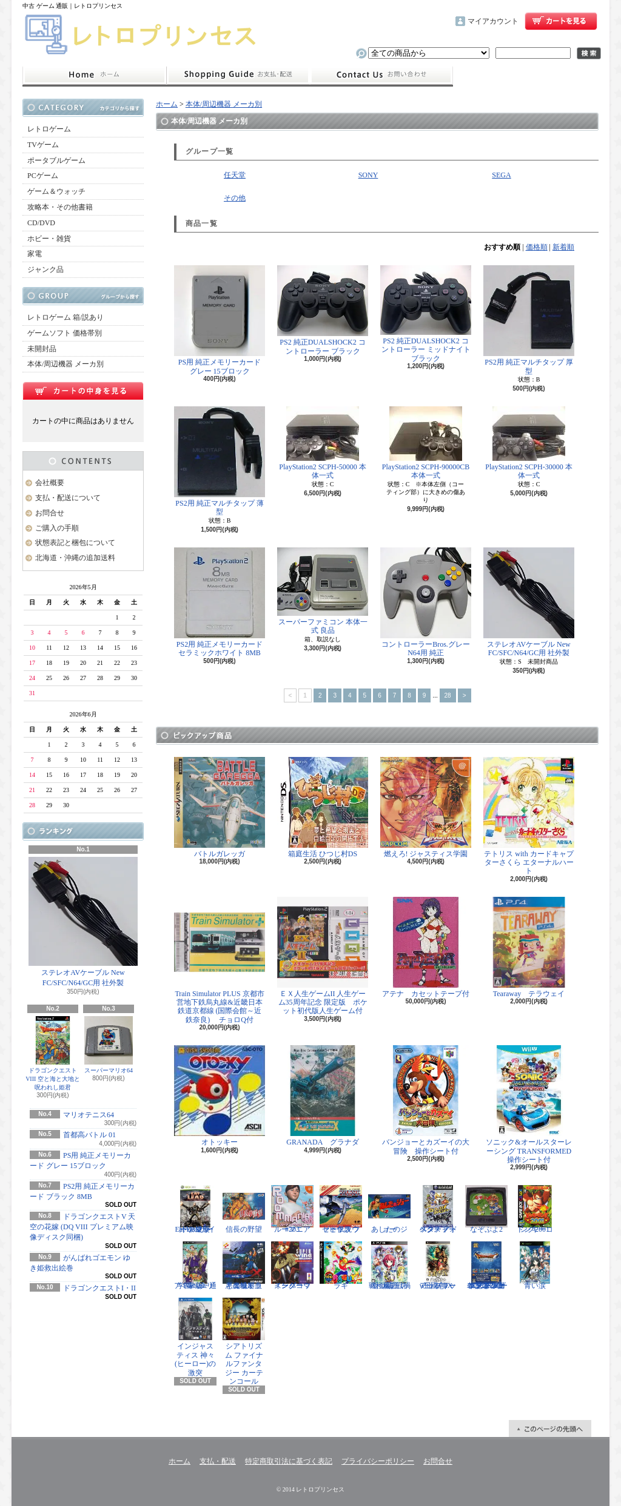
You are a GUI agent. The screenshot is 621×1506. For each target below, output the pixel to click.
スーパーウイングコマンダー (292, 1265)
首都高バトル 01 (89, 1135)
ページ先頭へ (550, 1428)
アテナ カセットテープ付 (425, 947)
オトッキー (219, 1095)
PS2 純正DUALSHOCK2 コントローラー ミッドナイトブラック (425, 314)
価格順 (537, 247)
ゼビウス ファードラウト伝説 (341, 1209)
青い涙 (535, 1265)
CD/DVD (41, 223)
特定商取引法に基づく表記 (288, 1461)
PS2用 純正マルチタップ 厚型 (528, 320)
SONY (368, 175)
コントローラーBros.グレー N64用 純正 (425, 602)
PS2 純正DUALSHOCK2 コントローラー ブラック (322, 310)
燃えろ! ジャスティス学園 (425, 807)
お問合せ (381, 75)
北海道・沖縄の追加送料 (75, 557)
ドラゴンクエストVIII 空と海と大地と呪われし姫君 (52, 1053)
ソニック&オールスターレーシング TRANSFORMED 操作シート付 (531, 1104)
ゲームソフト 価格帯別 (64, 333)
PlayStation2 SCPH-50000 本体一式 (322, 443)
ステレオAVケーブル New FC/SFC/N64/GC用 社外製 (83, 922)
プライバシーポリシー (377, 1461)
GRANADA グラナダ (322, 1095)
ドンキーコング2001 (535, 1209)
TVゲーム (43, 144)
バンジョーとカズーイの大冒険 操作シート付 (425, 1100)
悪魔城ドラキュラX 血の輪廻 (244, 1265)
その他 (235, 198)
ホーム (94, 75)
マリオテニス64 (88, 1115)
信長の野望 (244, 1209)
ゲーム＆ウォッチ (56, 191)
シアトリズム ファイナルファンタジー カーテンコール (244, 1341)
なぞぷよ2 (486, 1209)
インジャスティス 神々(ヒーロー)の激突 (195, 1337)
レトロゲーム (49, 129)
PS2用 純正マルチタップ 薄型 (219, 461)
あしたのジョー (389, 1209)
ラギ (341, 1265)
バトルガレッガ (219, 807)
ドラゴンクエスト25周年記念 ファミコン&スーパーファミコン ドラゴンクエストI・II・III (486, 1265)
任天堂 (235, 175)
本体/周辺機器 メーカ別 (65, 364)
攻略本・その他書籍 (60, 207)
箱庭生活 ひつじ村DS (322, 807)
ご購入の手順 (57, 528)
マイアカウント (493, 21)
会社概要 (49, 482)
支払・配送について (238, 75)
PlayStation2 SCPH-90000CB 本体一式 (425, 443)
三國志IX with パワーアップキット (438, 1265)
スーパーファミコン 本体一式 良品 (322, 591)
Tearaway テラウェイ (528, 947)
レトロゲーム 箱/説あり (65, 317)
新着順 (563, 247)
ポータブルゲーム (56, 160)
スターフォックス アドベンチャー (438, 1209)
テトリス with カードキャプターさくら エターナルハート (528, 816)
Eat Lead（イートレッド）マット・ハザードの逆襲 (195, 1209)
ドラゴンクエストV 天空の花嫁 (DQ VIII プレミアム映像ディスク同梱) (82, 1226)
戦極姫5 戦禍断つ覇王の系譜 (389, 1265)
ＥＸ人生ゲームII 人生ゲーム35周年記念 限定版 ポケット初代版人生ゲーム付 (322, 956)
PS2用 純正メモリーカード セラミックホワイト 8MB (219, 602)
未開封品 (41, 349)
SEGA (501, 175)
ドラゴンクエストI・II (99, 1288)
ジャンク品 (45, 269)
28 (448, 695)
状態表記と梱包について (75, 542)
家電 (34, 253)
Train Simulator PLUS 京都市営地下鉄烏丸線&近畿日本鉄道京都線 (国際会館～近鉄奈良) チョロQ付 (219, 960)
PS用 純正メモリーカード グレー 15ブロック (219, 320)
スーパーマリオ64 (108, 1045)
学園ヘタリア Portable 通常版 (195, 1265)
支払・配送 (218, 1461)
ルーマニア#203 (292, 1209)
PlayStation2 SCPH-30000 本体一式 (528, 443)
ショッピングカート (561, 21)
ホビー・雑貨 (49, 238)
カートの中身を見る (83, 390)
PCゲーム (42, 175)
